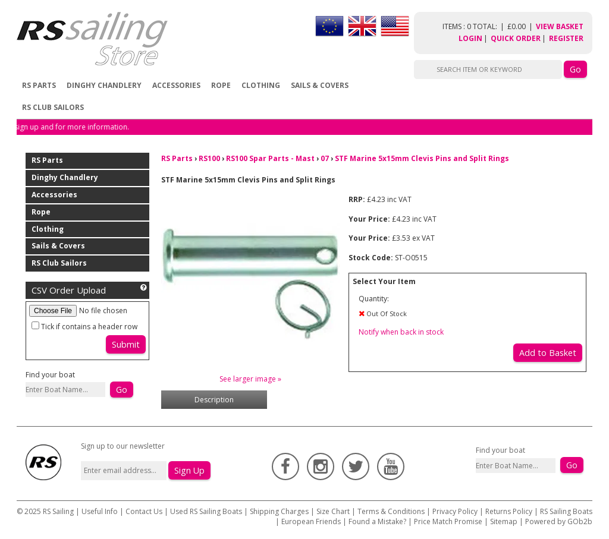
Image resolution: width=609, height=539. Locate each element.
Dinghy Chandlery (104, 85)
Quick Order (516, 38)
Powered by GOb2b (558, 521)
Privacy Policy (455, 511)
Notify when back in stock (401, 332)
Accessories (176, 85)
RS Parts (39, 85)
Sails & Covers (320, 85)
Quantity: (374, 299)
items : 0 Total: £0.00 (489, 26)
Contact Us (144, 511)
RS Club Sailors (53, 107)
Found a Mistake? (377, 521)
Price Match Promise (448, 521)
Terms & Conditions (391, 511)
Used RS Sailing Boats (206, 511)
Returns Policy (508, 511)
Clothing (260, 85)
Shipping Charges (279, 511)
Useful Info (99, 511)
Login (470, 38)
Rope (221, 85)
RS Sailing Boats (566, 511)
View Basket (559, 26)
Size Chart (333, 511)
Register (566, 38)
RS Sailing (58, 511)
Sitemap (503, 521)
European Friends (311, 521)
